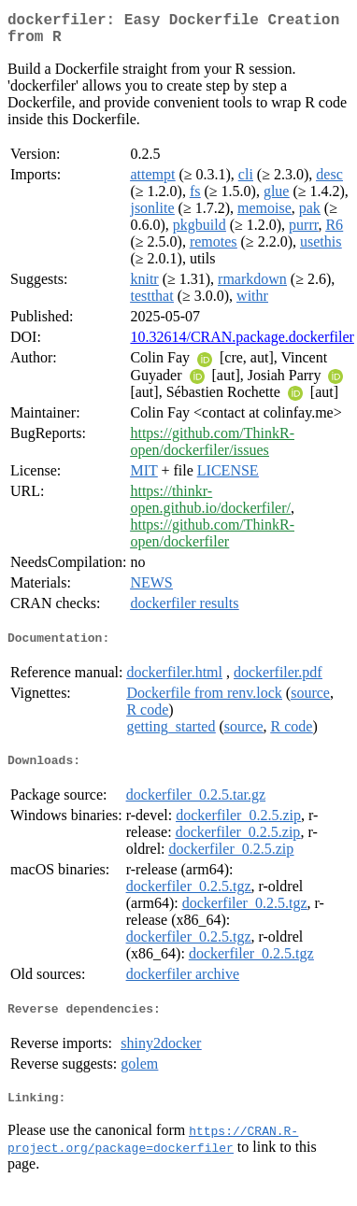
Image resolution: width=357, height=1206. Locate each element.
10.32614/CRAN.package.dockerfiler (241, 344)
